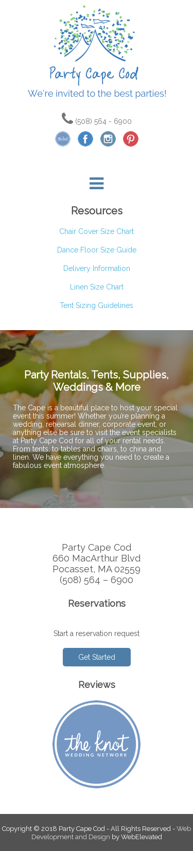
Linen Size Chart (97, 287)
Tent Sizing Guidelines (96, 305)
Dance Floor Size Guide (96, 250)
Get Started (96, 657)
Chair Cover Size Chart (96, 231)
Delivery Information (96, 268)
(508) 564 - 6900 (97, 121)
